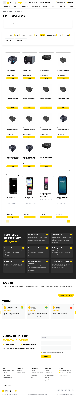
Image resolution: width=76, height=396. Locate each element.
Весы (32, 377)
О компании (5, 6)
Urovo (42, 35)
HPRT (60, 35)
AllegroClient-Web (21, 372)
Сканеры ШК (34, 375)
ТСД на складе (6, 375)
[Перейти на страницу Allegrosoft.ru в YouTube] (69, 390)
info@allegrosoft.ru (45, 2)
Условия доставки (49, 373)
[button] (7, 221)
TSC (36, 35)
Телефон (44, 342)
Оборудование (35, 6)
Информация (48, 368)
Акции (71, 6)
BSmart (67, 35)
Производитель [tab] (20, 40)
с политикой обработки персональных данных (55, 352)
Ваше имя (44, 337)
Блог (53, 6)
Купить (12, 78)
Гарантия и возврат (49, 375)
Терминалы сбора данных (37, 372)
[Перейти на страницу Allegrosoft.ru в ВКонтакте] (65, 390)
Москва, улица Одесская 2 (28, 348)
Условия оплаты (49, 372)
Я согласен (53, 352)
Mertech (30, 35)
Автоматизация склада (8, 370)
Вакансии (47, 377)
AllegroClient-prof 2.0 (22, 373)
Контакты (61, 368)
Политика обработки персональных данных (65, 394)
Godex (23, 35)
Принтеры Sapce (51, 35)
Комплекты (33, 370)
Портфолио (5, 372)
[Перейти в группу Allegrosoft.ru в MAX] (62, 390)
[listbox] (9, 40)
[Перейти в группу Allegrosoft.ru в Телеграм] (58, 390)
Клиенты (45, 6)
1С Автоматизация (7, 377)
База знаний (62, 6)
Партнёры (47, 379)
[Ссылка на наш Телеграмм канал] (26, 2)
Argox (16, 35)
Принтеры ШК (34, 373)
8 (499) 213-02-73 (32, 2)
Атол (11, 35)
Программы (24, 6)
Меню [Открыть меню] (4, 2)
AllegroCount (6, 373)
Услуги (14, 6)
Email (43, 348)
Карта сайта (48, 380)
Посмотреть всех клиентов (66, 295)
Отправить (46, 356)
